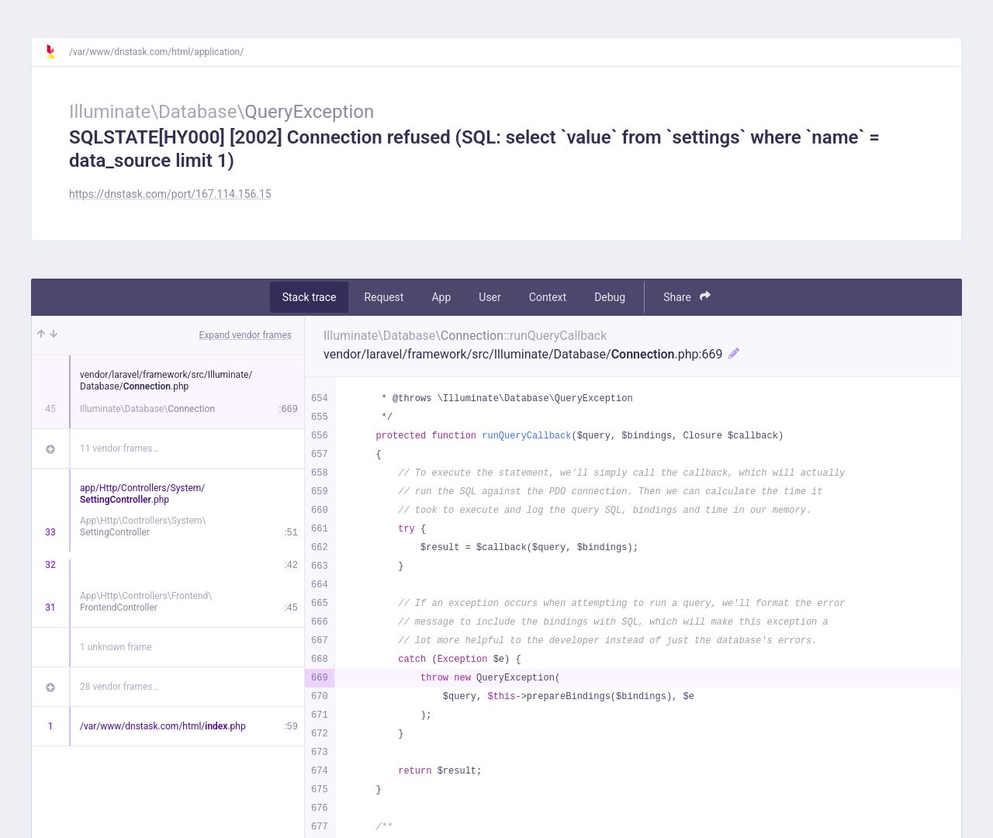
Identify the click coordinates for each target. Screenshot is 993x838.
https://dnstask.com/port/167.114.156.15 (170, 194)
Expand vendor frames (245, 335)
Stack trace (309, 297)
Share (687, 296)
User (489, 297)
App (441, 297)
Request (383, 297)
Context (547, 297)
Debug (609, 297)
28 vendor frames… (119, 686)
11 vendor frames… (119, 448)
